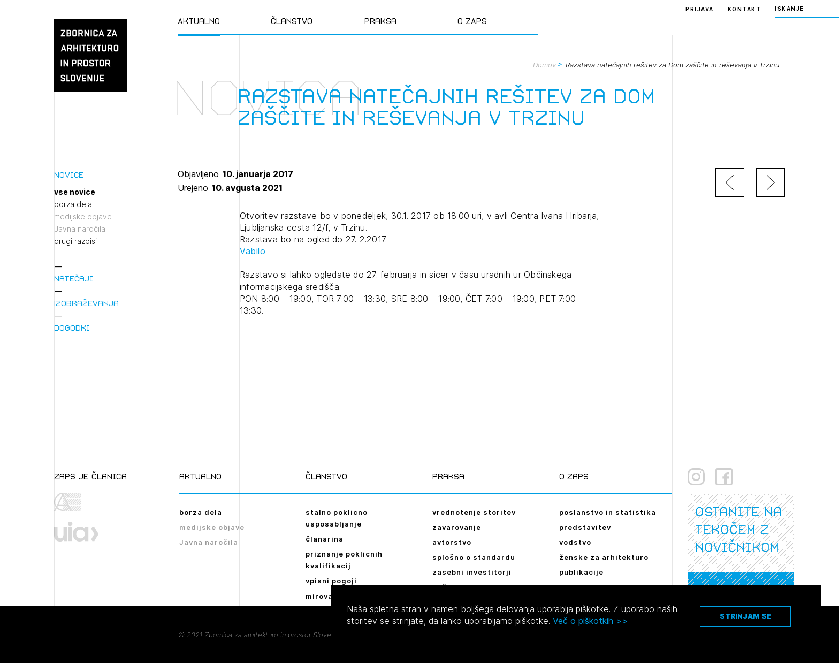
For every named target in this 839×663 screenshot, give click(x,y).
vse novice (74, 192)
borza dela (73, 204)
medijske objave (83, 217)
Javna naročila (79, 229)
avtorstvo (451, 542)
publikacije (581, 572)
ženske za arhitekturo (604, 557)
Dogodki (72, 327)
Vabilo (252, 251)
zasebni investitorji (472, 572)
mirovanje (325, 596)
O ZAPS (472, 21)
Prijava (699, 9)
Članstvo (291, 21)
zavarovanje (456, 527)
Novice (68, 174)
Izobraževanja (86, 303)
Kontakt (744, 9)
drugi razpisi (75, 241)
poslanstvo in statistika (607, 512)
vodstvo (575, 542)
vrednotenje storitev (474, 512)
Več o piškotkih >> (590, 621)
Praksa (380, 21)
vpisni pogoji (331, 580)
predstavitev (585, 527)
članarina (325, 539)
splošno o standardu (473, 557)
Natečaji (73, 278)
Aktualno (199, 21)
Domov (544, 65)
